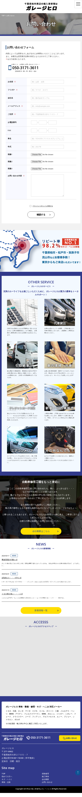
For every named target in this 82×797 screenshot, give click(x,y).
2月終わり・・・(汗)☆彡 (11, 582)
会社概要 (45, 783)
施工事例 (45, 780)
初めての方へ (7, 780)
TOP (3, 777)
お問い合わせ (47, 786)
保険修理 (45, 777)
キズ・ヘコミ (7, 783)
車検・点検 (6, 786)
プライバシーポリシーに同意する (42, 210)
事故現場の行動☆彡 (10, 563)
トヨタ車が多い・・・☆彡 (12, 598)
